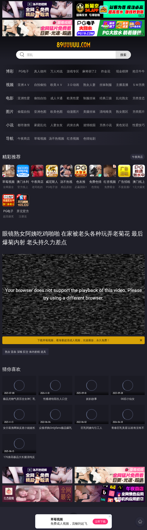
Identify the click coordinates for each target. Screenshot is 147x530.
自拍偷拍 (40, 85)
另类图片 (138, 111)
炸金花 (105, 71)
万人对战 (56, 71)
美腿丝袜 (89, 111)
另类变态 (138, 98)
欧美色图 (56, 111)
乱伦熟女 (122, 98)
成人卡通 (56, 98)
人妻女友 (56, 125)
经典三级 (106, 98)
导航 (10, 138)
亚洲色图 (40, 111)
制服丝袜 (89, 98)
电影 (10, 98)
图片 (10, 111)
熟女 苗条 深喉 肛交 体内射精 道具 (25, 352)
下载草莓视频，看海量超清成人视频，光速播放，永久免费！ (90, 340)
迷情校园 (89, 125)
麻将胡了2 (89, 71)
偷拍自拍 (40, 98)
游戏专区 (73, 71)
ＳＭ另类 (138, 85)
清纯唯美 (106, 111)
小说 (10, 125)
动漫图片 (73, 111)
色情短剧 (89, 138)
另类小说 (106, 125)
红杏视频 (73, 138)
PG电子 (24, 71)
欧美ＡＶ (56, 85)
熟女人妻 (89, 85)
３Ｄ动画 (73, 85)
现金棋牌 (122, 71)
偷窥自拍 (24, 111)
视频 (10, 84)
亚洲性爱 (24, 98)
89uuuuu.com (73, 45)
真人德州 (40, 71)
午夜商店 (24, 138)
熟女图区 (122, 111)
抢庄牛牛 (138, 71)
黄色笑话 (122, 125)
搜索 (123, 55)
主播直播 (122, 85)
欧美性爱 (73, 98)
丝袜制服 (106, 85)
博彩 (10, 71)
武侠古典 (73, 125)
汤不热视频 (56, 138)
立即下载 (100, 521)
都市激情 (24, 125)
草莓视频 (40, 138)
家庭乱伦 (40, 125)
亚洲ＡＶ (24, 85)
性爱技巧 (138, 125)
